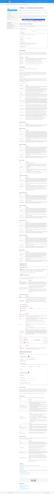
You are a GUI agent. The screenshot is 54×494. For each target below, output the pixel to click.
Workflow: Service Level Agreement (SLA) (25, 488)
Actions (26, 213)
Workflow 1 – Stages (22, 487)
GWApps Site (45, 492)
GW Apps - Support (11, 492)
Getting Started (29, 1)
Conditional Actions (10, 15)
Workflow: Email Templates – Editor (41, 137)
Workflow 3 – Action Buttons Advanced (24, 485)
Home (25, 1)
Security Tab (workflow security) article (29, 54)
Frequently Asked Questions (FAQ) (39, 1)
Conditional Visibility (41, 393)
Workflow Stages (22, 466)
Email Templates (22, 469)
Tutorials (33, 1)
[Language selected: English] (50, 493)
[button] (32, 480)
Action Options (9, 13)
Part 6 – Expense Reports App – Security (25, 474)
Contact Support (45, 1)
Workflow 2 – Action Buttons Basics (24, 486)
